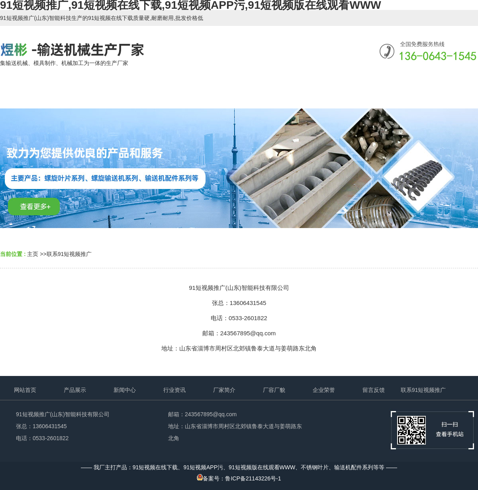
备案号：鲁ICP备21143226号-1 (239, 478)
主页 (32, 254)
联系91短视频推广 (69, 254)
